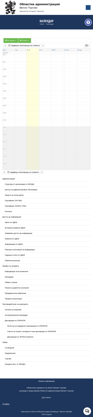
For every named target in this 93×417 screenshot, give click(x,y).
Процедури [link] (9, 277)
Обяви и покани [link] (11, 282)
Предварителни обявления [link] (15, 293)
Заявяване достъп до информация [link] (18, 233)
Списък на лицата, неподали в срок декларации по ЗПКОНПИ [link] (31, 331)
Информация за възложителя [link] (16, 271)
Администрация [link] (8, 179)
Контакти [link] (8, 211)
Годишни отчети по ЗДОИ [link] (15, 255)
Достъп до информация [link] (11, 217)
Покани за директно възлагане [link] (17, 288)
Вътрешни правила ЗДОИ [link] (15, 228)
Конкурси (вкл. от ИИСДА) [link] (15, 364)
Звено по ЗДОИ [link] (11, 222)
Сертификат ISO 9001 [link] (13, 201)
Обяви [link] (4, 342)
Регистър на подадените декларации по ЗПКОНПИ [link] (27, 326)
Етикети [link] (24, 40)
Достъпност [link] (46, 397)
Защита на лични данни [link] (14, 195)
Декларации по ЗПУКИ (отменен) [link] (20, 337)
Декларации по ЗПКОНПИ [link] (15, 321)
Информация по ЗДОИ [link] (14, 244)
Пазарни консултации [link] (13, 299)
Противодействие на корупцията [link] (15, 304)
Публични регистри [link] (12, 261)
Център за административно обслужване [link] (21, 190)
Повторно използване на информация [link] (20, 250)
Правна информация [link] (46, 381)
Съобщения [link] (9, 348)
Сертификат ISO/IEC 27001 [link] (15, 206)
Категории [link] (10, 40)
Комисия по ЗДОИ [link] (12, 239)
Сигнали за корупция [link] (13, 310)
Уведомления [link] (10, 353)
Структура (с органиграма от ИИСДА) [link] (19, 184)
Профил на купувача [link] (10, 266)
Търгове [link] (8, 359)
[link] (88, 22)
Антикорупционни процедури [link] (16, 315)
